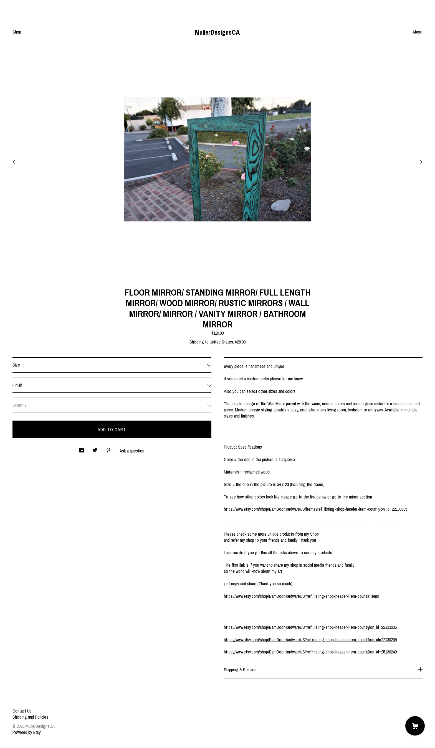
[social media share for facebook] (81, 448)
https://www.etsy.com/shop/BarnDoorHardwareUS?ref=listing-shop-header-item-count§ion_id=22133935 (310, 627)
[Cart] (415, 726)
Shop (16, 32)
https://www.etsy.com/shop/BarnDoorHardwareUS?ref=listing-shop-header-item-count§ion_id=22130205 (310, 640)
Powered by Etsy (26, 732)
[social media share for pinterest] (108, 448)
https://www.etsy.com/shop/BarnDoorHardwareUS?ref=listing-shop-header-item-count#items (301, 596)
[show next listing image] (409, 160)
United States (221, 342)
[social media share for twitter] (95, 448)
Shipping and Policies (30, 717)
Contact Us (22, 711)
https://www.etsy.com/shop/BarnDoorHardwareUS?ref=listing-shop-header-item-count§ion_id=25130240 (310, 652)
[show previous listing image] (26, 160)
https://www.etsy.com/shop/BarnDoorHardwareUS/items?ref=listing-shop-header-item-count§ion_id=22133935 (315, 509)
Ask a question (132, 451)
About (418, 32)
